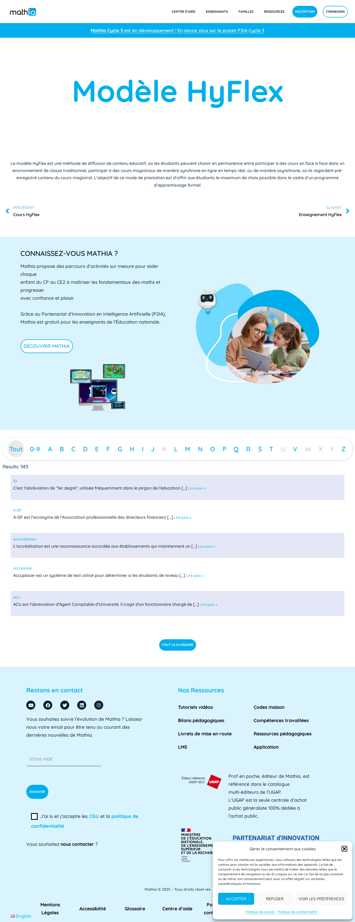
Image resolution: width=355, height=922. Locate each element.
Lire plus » (197, 488)
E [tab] (97, 449)
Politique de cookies (260, 912)
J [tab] (152, 449)
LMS (182, 747)
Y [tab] (332, 449)
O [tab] (212, 449)
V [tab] (295, 449)
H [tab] (132, 449)
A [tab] (50, 449)
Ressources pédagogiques (282, 733)
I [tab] (143, 449)
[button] (344, 848)
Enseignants (217, 12)
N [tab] (200, 449)
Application (266, 747)
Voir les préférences (321, 898)
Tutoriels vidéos (195, 707)
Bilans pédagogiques (201, 720)
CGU (94, 816)
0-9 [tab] (35, 449)
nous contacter (77, 844)
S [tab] (260, 449)
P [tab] (224, 449)
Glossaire (135, 908)
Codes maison (269, 707)
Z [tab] (343, 449)
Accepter (236, 898)
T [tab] (271, 449)
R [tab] (248, 449)
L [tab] (176, 449)
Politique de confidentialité (297, 912)
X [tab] (321, 449)
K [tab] (164, 449)
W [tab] (308, 449)
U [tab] (283, 449)
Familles (246, 12)
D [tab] (85, 449)
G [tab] (120, 449)
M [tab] (187, 449)
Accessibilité (92, 908)
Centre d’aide (183, 12)
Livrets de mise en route (205, 733)
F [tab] (108, 449)
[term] (15, 481)
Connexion (335, 12)
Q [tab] (236, 449)
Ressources (274, 12)
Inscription (305, 12)
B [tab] (62, 449)
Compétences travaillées (281, 720)
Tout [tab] (16, 449)
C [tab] (73, 449)
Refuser (275, 898)
